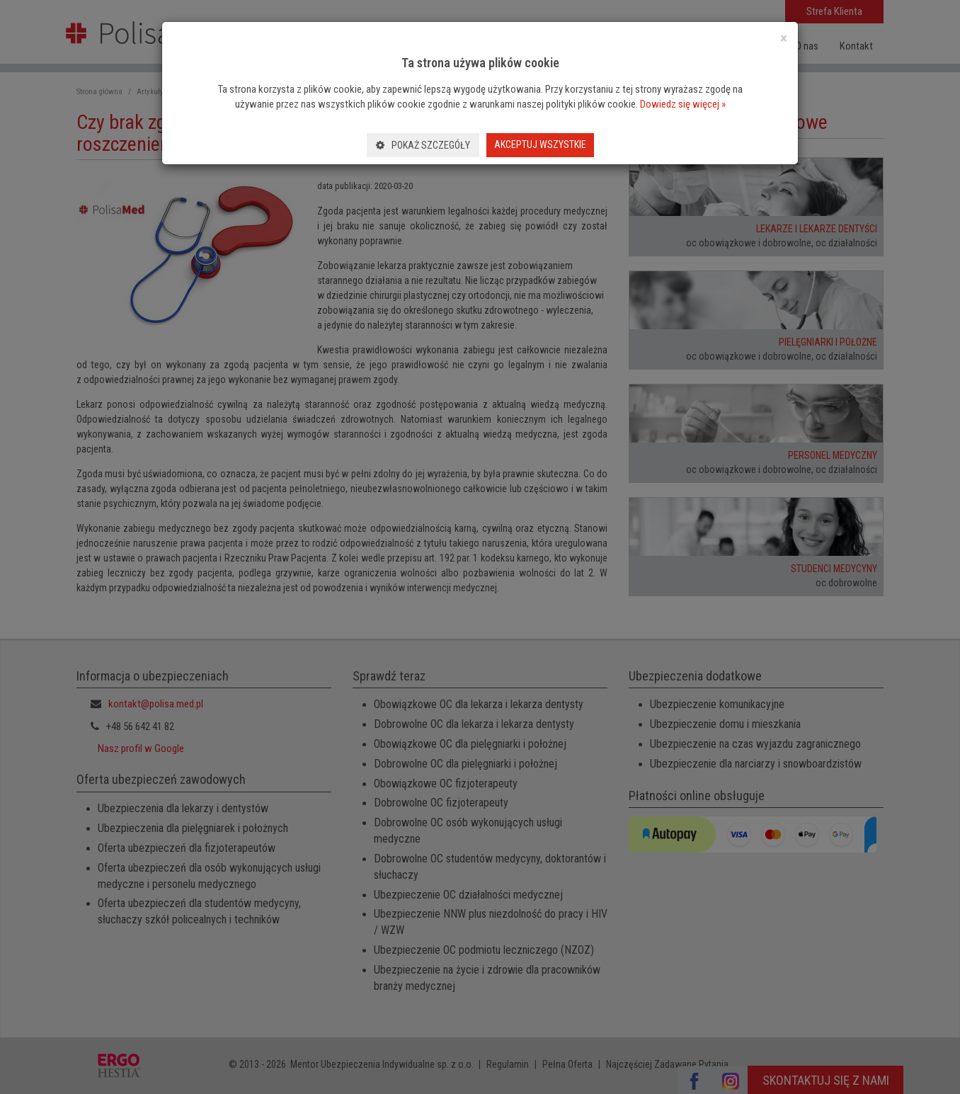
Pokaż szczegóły (423, 145)
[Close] (783, 38)
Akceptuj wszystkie (540, 144)
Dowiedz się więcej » (683, 104)
